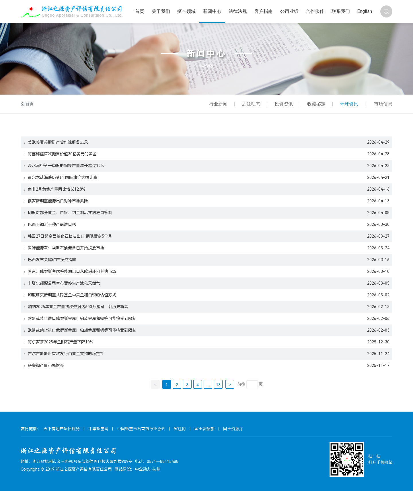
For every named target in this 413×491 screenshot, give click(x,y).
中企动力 (143, 469)
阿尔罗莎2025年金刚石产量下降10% (58, 342)
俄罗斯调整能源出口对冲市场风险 (56, 201)
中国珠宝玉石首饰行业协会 (141, 429)
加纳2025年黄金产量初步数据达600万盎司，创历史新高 (76, 306)
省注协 (180, 429)
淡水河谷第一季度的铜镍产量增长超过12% (64, 165)
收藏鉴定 (316, 104)
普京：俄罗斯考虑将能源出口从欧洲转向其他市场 (70, 271)
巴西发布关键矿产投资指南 (50, 259)
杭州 (156, 469)
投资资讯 (283, 104)
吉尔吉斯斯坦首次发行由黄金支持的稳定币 (64, 353)
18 (218, 384)
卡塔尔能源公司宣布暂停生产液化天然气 (62, 283)
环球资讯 (349, 104)
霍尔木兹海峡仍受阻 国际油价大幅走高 (60, 177)
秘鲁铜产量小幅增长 (44, 365)
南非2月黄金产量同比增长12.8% (54, 189)
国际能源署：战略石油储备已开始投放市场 (64, 248)
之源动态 (251, 104)
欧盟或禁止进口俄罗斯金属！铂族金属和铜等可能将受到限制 (80, 318)
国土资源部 (204, 429)
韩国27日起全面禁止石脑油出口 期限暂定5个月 (68, 236)
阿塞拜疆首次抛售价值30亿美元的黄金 (60, 154)
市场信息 (383, 104)
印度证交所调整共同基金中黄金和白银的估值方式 (70, 295)
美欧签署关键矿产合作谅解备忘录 (56, 142)
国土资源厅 (233, 429)
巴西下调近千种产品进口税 (50, 224)
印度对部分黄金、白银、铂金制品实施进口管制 (68, 212)
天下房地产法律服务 (62, 429)
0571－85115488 (162, 461)
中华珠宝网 (98, 429)
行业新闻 (218, 104)
